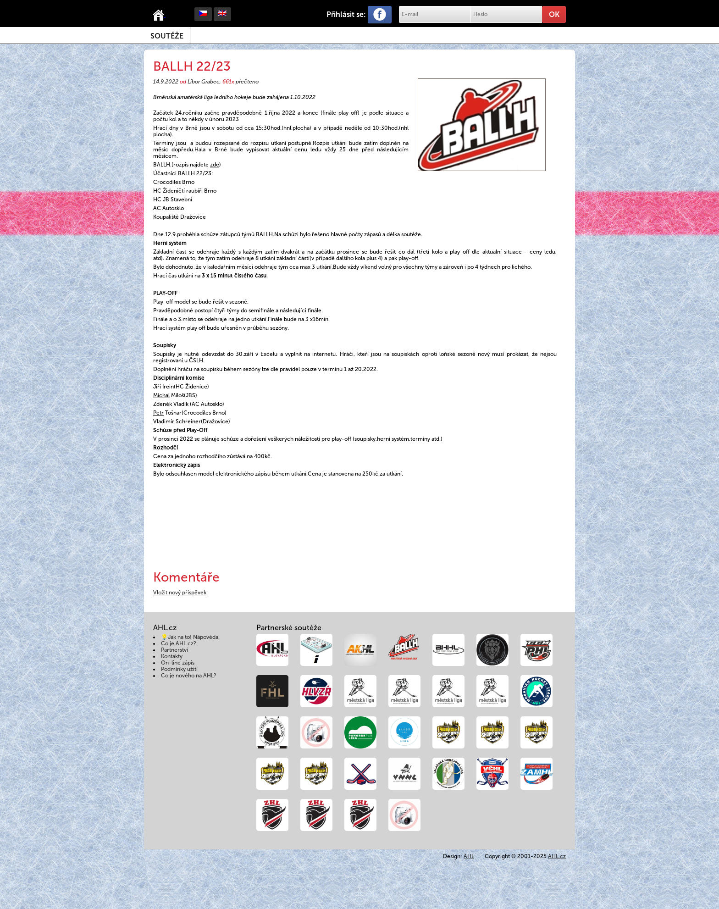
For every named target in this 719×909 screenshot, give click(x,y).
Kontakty (172, 656)
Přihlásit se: (346, 14)
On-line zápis (177, 663)
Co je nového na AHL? (188, 675)
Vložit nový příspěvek (179, 592)
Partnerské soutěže (288, 627)
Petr (158, 413)
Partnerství (174, 650)
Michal (161, 395)
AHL (469, 856)
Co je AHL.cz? (178, 643)
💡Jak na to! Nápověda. (190, 637)
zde (214, 164)
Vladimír (163, 421)
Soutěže (166, 36)
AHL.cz (557, 856)
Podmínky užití (179, 669)
